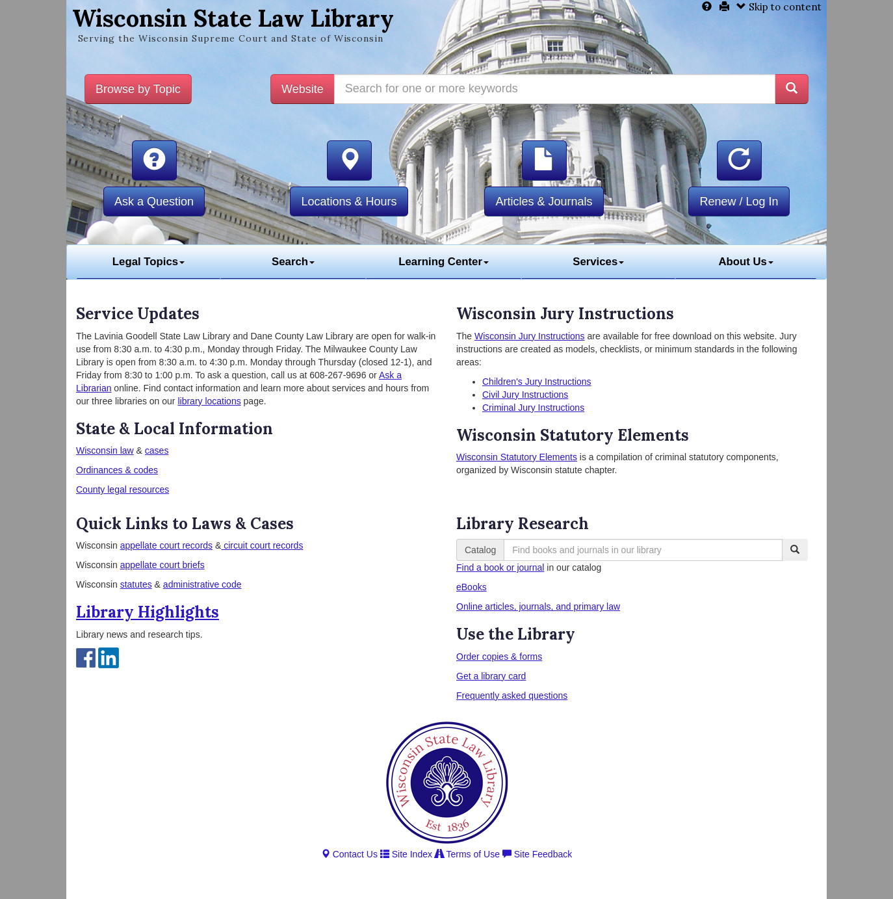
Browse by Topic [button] (138, 89)
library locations (208, 401)
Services (598, 261)
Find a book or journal (500, 567)
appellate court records (166, 545)
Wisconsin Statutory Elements (516, 457)
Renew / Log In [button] (738, 201)
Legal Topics (148, 261)
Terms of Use (467, 854)
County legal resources (122, 489)
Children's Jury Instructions (536, 381)
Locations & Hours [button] (348, 201)
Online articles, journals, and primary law (538, 606)
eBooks (471, 587)
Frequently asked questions (511, 695)
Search (293, 261)
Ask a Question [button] (154, 201)
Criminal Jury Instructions (533, 407)
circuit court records (262, 545)
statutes (136, 584)
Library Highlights (147, 612)
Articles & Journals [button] (543, 201)
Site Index (406, 854)
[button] (154, 160)
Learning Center (443, 261)
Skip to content (779, 7)
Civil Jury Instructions (525, 394)
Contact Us (349, 854)
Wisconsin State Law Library (233, 18)
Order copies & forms (499, 656)
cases (157, 450)
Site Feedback (537, 854)
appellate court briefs (162, 565)
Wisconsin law (105, 450)
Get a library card (491, 676)
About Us (745, 261)
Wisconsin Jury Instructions (529, 336)
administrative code (202, 584)
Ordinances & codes (117, 470)
